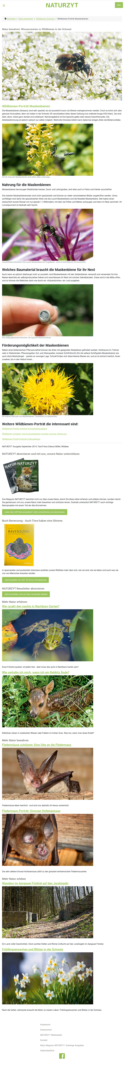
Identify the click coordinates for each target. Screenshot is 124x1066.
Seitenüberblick (47, 1050)
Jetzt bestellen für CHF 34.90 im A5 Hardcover (25, 580)
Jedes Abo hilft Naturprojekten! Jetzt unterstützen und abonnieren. (34, 512)
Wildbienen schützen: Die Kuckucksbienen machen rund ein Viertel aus (34, 434)
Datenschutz (46, 1030)
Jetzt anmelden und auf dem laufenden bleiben (26, 594)
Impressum (45, 1024)
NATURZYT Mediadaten (51, 1035)
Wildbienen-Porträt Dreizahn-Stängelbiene (21, 439)
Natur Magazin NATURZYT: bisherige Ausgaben (62, 1045)
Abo (119, 5)
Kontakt (43, 1040)
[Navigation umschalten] (4, 6)
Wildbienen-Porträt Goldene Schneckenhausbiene (24, 428)
